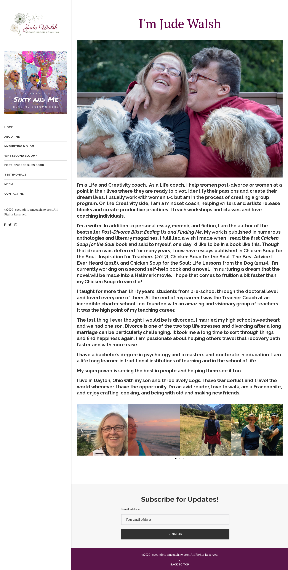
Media (8, 184)
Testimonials (15, 174)
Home (8, 127)
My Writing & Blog (19, 146)
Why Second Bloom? (20, 155)
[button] (81, 430)
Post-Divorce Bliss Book (24, 165)
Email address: (131, 509)
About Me (12, 136)
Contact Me (14, 193)
